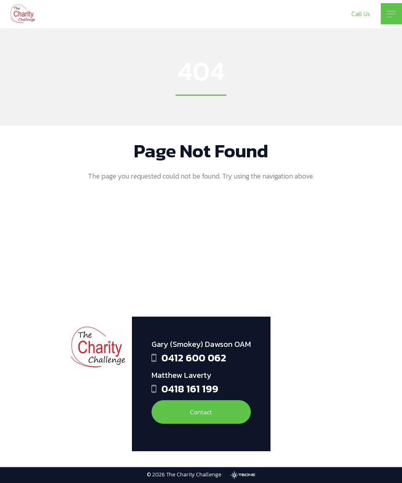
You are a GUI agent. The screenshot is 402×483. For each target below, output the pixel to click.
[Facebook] (286, 352)
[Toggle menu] (391, 13)
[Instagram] (286, 384)
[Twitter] (286, 415)
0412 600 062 (193, 357)
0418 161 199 (189, 388)
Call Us (360, 13)
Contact (201, 412)
